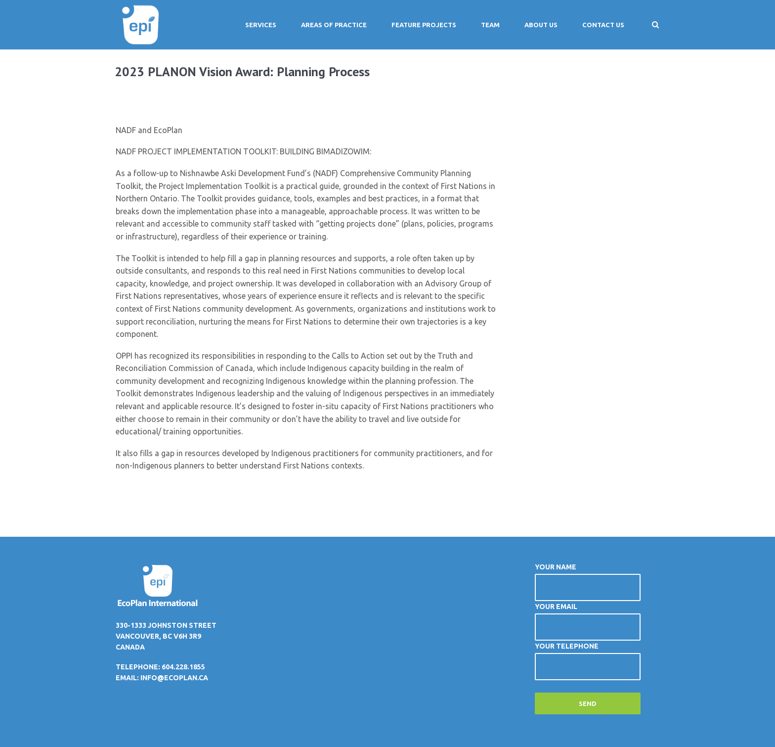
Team (490, 24)
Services (260, 24)
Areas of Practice (334, 24)
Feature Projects (423, 24)
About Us (541, 24)
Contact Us (603, 24)
